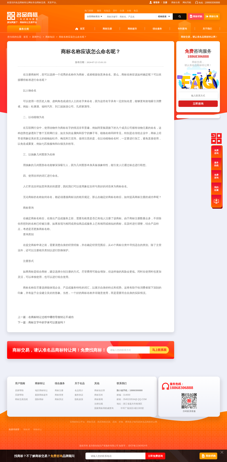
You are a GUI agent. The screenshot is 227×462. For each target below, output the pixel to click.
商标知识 (50, 37)
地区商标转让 (41, 390)
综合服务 (157, 28)
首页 (82, 28)
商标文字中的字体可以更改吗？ (42, 322)
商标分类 (175, 2)
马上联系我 (159, 349)
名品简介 (79, 390)
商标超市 (132, 28)
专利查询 (182, 28)
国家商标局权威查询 (104, 408)
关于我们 (207, 28)
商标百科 (98, 395)
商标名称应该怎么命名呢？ (73, 37)
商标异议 (59, 399)
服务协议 (79, 395)
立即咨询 (198, 103)
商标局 (26, 429)
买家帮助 (19, 395)
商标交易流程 (21, 399)
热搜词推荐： (15, 429)
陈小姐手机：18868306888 (129, 390)
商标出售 (212, 16)
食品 (136, 10)
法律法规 (98, 404)
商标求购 (196, 16)
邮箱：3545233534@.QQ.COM (131, 399)
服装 (99, 10)
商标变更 (59, 395)
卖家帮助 (19, 390)
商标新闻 (98, 399)
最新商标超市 (41, 395)
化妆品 (107, 10)
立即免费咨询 (155, 456)
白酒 (122, 10)
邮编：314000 (123, 395)
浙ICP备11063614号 (137, 445)
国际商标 (39, 399)
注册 (165, 2)
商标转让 (37, 429)
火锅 (129, 10)
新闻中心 (36, 37)
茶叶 (115, 10)
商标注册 (107, 28)
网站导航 (187, 2)
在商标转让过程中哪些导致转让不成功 (46, 317)
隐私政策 (79, 399)
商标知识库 (99, 390)
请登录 (156, 2)
